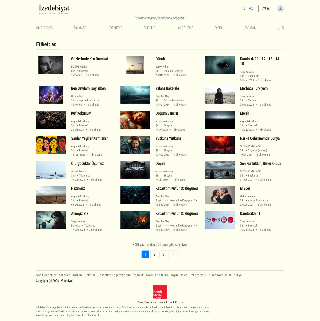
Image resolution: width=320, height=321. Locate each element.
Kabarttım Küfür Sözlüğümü (177, 188)
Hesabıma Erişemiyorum (114, 275)
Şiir (281, 28)
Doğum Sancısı (167, 113)
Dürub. (161, 58)
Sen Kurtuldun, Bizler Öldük (260, 163)
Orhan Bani (77, 96)
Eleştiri (150, 28)
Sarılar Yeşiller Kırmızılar (89, 138)
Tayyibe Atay (247, 72)
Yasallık (138, 275)
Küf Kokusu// (81, 113)
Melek (244, 113)
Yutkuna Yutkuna (168, 138)
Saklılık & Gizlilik (157, 275)
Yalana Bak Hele (167, 88)
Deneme (116, 28)
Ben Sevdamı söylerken (88, 88)
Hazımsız (78, 188)
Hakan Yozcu (247, 196)
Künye (238, 275)
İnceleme (185, 28)
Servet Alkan (162, 66)
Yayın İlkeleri (179, 275)
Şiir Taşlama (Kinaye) (169, 70)
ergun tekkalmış (80, 121)
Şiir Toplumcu (249, 100)
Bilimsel (81, 28)
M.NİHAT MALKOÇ (250, 146)
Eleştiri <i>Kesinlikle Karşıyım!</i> (176, 200)
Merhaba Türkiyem (253, 88)
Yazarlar (64, 275)
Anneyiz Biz (79, 213)
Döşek (160, 163)
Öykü (218, 28)
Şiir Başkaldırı (249, 76)
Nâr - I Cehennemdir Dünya (260, 138)
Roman (250, 28)
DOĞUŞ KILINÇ (79, 66)
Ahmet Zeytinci (79, 171)
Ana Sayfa (44, 28)
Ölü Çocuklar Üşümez (87, 163)
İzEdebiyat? (198, 275)
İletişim (90, 275)
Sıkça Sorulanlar (220, 275)
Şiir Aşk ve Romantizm (85, 100)
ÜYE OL (266, 8)
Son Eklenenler (46, 275)
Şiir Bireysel (79, 70)
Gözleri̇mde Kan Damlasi (89, 58)
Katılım (77, 275)
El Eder (245, 188)
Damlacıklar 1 (250, 213)
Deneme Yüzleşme (83, 225)
